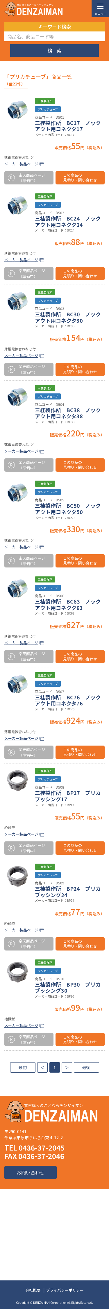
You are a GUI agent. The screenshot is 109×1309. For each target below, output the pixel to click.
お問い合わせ (30, 1172)
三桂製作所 (45, 101)
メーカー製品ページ (21, 164)
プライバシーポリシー (65, 1290)
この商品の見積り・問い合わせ (80, 177)
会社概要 (32, 1290)
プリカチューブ (48, 109)
